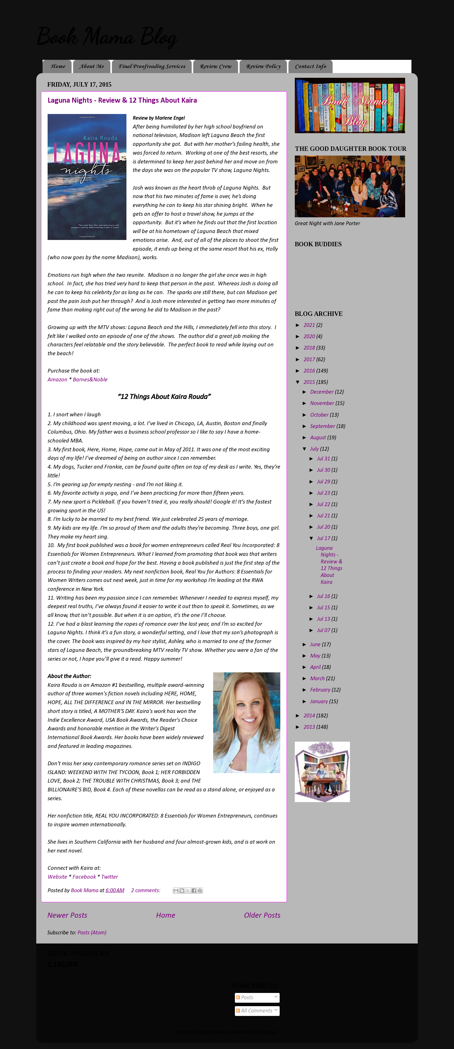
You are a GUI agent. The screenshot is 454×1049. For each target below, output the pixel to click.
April (316, 667)
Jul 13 (324, 619)
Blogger (267, 1032)
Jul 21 (324, 516)
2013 (310, 727)
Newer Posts (67, 916)
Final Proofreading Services (151, 66)
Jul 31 (324, 459)
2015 (310, 382)
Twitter (109, 877)
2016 (310, 371)
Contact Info (310, 66)
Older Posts (262, 916)
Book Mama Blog (106, 36)
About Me (91, 66)
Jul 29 (324, 482)
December (322, 392)
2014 (310, 716)
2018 (310, 348)
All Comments (254, 1011)
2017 (310, 360)
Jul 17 (324, 539)
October (320, 415)
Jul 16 (324, 597)
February (321, 690)
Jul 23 (324, 493)
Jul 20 (324, 527)
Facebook (85, 877)
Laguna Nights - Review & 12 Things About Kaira (122, 101)
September (323, 427)
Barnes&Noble (90, 380)
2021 (310, 325)
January (319, 702)
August (318, 438)
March (318, 679)
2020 (310, 337)
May (316, 656)
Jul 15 (324, 608)
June (316, 645)
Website (57, 877)
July (315, 449)
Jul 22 (324, 505)
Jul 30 (324, 470)
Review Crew (215, 66)
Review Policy (263, 66)
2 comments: (146, 891)
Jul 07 (324, 631)
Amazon (57, 380)
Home (57, 66)
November (322, 404)
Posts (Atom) (92, 933)
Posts (244, 998)
